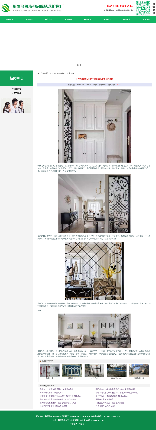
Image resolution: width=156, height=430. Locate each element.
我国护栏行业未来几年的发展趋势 (53, 406)
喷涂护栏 (72, 378)
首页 (51, 73)
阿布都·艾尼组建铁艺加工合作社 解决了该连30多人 (60, 396)
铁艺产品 (48, 19)
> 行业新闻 (16, 89)
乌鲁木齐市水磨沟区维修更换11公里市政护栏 (58, 399)
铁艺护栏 (94, 378)
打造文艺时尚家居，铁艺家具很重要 (110, 403)
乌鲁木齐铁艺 (96, 416)
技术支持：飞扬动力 (78, 424)
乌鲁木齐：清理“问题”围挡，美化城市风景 (57, 389)
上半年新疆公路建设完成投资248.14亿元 (112, 396)
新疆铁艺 (110, 10)
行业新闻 (87, 19)
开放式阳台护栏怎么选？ (106, 406)
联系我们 (146, 19)
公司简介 (29, 19)
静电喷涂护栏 (116, 378)
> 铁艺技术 (16, 93)
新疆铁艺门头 (139, 378)
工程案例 (68, 19)
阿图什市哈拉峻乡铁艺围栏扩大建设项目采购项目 (116, 389)
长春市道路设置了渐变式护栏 (51, 393)
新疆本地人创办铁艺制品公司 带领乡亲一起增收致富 (117, 393)
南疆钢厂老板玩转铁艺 (105, 399)
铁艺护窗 (49, 378)
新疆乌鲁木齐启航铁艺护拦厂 (57, 416)
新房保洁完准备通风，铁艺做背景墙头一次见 (58, 403)
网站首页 (9, 19)
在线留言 (126, 19)
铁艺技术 (107, 19)
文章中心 (60, 73)
